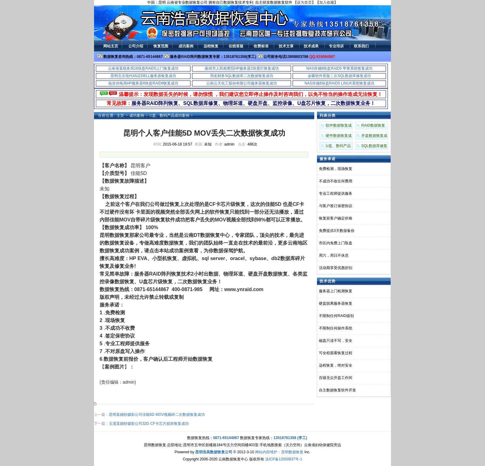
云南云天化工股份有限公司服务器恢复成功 (241, 83)
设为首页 (304, 2)
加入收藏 (326, 2)
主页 (120, 115)
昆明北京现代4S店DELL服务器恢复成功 (143, 76)
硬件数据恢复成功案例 (339, 136)
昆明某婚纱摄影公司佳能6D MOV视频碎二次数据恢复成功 (157, 414)
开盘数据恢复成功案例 (374, 136)
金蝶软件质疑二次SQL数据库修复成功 (339, 76)
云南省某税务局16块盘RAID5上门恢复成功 (143, 68)
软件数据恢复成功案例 (339, 126)
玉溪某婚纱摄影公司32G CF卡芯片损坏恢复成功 (149, 423)
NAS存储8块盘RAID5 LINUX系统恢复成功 (339, 83)
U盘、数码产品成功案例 (169, 115)
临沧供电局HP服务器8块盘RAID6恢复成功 (143, 83)
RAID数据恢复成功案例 (373, 126)
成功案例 (136, 115)
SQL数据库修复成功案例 (374, 147)
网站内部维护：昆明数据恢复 (279, 452)
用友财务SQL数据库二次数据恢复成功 (241, 76)
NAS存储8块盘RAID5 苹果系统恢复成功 (339, 68)
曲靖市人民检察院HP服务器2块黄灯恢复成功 (242, 68)
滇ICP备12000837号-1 (283, 459)
